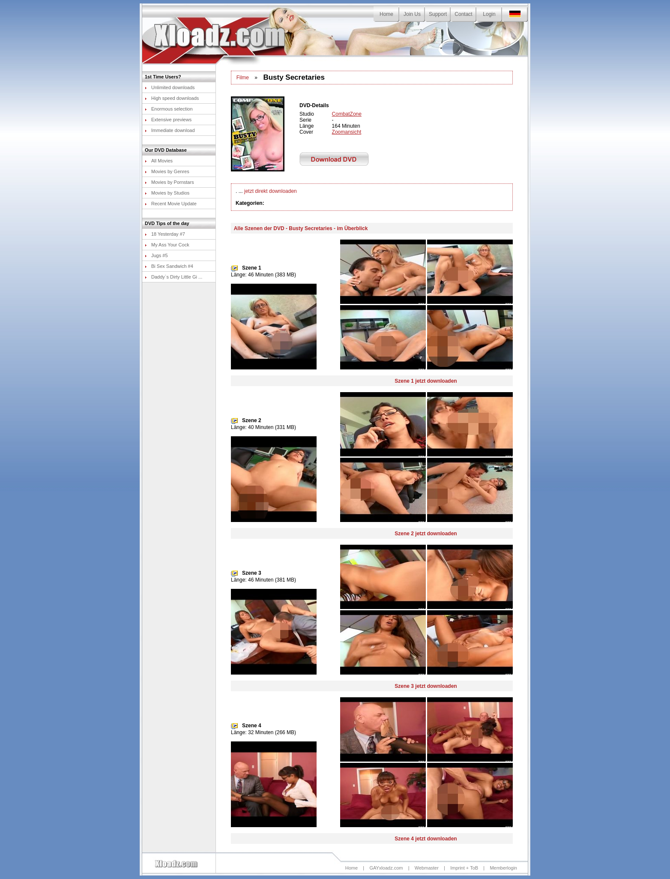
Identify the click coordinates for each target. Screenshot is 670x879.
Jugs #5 (156, 255)
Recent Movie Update (171, 203)
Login (489, 14)
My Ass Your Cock (167, 244)
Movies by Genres (167, 171)
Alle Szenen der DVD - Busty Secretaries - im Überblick (301, 228)
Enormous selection (169, 108)
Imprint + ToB (464, 867)
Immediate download (170, 130)
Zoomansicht (347, 132)
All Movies (159, 160)
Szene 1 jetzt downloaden (426, 381)
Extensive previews (168, 119)
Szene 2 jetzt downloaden (426, 534)
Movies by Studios (167, 192)
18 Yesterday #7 (165, 234)
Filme (242, 78)
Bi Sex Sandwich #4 (169, 266)
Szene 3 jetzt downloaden (426, 686)
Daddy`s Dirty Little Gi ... (173, 276)
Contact (463, 14)
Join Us (412, 14)
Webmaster (427, 867)
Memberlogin (503, 867)
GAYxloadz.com (386, 867)
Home (386, 14)
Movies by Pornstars (169, 182)
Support (438, 14)
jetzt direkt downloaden (270, 191)
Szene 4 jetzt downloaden (426, 839)
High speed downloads (172, 98)
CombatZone (347, 114)
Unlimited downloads (170, 87)
